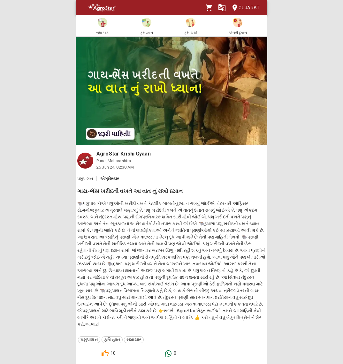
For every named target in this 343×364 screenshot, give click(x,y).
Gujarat (244, 8)
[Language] (222, 7)
